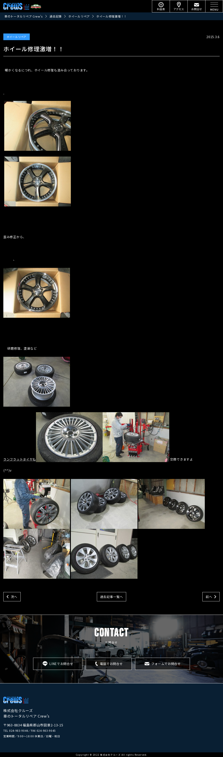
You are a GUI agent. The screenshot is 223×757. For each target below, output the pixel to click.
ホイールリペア (16, 37)
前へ (209, 596)
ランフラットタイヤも (19, 459)
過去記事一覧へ (111, 596)
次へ (14, 596)
